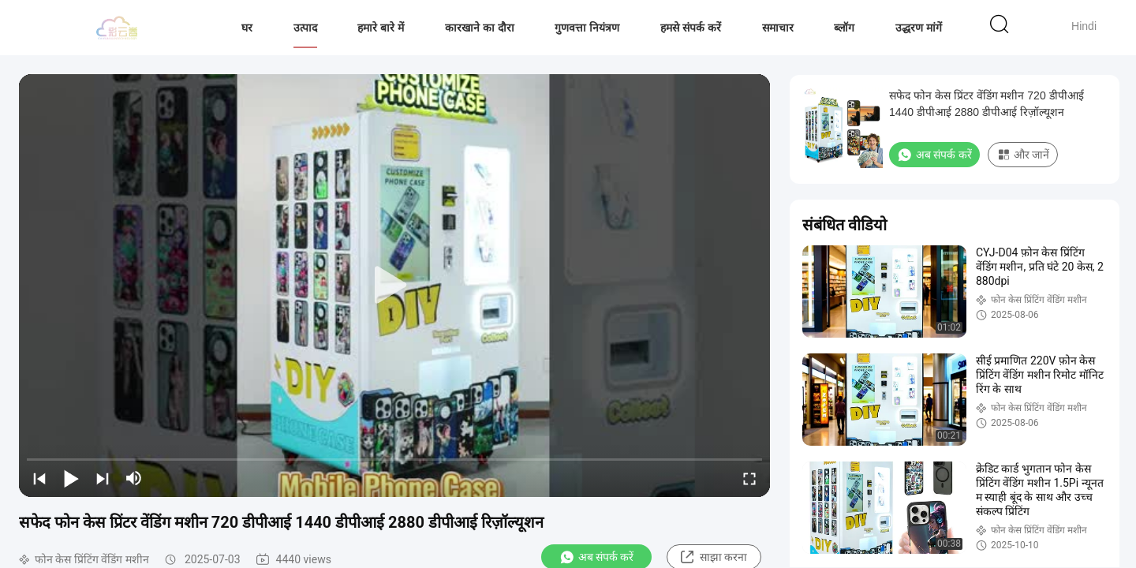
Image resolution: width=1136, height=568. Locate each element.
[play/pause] (71, 478)
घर (246, 27)
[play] (394, 285)
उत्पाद (305, 27)
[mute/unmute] (134, 478)
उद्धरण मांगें (918, 27)
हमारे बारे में (380, 27)
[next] (102, 478)
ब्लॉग (844, 27)
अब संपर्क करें (934, 155)
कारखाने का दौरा (479, 27)
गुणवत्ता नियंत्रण (587, 27)
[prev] (39, 478)
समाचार (778, 27)
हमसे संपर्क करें (690, 27)
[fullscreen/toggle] (749, 478)
